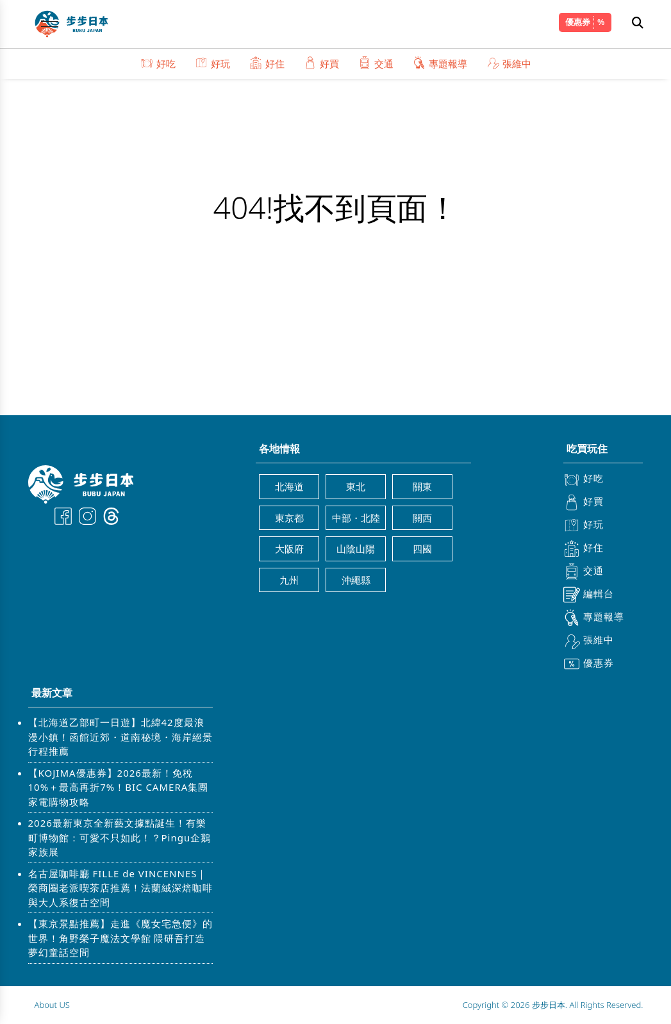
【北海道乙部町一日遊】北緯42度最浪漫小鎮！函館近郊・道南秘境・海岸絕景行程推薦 (120, 736)
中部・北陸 (356, 517)
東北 (355, 486)
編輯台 (588, 594)
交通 (375, 63)
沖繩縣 (356, 580)
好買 (321, 63)
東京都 (289, 517)
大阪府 (289, 548)
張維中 (508, 63)
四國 (422, 548)
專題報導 (440, 63)
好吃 (158, 63)
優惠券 (577, 22)
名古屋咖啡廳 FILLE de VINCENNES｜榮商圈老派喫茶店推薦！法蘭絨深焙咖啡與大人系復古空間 (120, 888)
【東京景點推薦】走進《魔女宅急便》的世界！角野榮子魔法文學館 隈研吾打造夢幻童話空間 (120, 938)
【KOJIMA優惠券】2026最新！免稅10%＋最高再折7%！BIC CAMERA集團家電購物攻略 (118, 787)
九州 (289, 580)
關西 (422, 517)
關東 (422, 486)
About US (52, 1005)
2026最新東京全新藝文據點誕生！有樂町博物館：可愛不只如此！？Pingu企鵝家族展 (119, 837)
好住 (267, 63)
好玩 (212, 63)
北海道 (289, 486)
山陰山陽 (355, 548)
